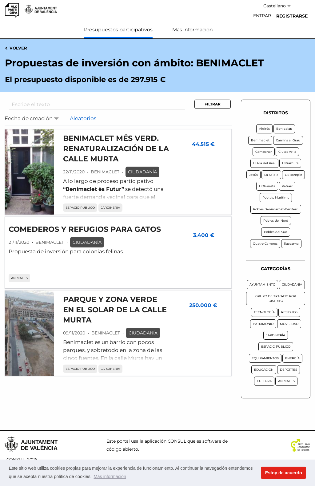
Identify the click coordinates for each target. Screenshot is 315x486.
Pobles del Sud (275, 232)
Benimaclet (260, 140)
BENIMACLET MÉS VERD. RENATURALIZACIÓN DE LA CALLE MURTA (116, 148)
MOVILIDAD (289, 324)
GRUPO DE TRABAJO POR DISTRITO (275, 298)
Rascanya (291, 243)
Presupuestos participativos (118, 30)
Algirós (264, 128)
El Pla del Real (264, 163)
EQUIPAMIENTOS (265, 358)
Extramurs (290, 163)
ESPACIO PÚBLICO (80, 207)
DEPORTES (288, 369)
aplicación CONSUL (165, 441)
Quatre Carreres (265, 243)
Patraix (287, 186)
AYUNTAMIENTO (262, 284)
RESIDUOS (289, 312)
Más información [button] (110, 476)
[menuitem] (262, 16)
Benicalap (284, 128)
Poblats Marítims (275, 197)
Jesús (253, 174)
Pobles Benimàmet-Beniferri (275, 209)
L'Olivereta (267, 186)
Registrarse (292, 16)
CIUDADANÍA (142, 172)
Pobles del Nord (275, 220)
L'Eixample (293, 174)
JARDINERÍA (110, 207)
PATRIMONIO (263, 324)
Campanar (263, 151)
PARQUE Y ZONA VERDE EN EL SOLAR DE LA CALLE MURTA (115, 309)
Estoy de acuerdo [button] (283, 472)
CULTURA (264, 381)
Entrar (262, 15)
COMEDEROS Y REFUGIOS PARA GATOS (85, 229)
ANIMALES (19, 278)
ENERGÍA (292, 358)
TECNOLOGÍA (264, 312)
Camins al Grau (288, 140)
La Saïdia (271, 174)
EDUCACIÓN (263, 369)
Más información (192, 30)
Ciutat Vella (287, 151)
